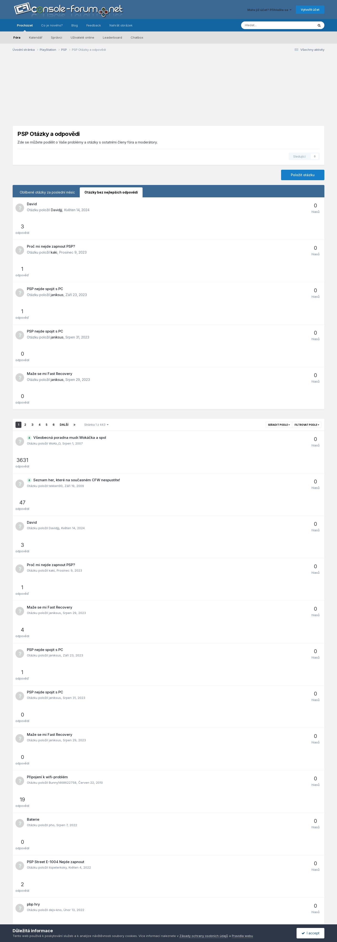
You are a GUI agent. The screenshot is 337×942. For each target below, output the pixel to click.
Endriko (54, 636)
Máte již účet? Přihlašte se (269, 10)
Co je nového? (52, 25)
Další (64, 319)
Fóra (16, 37)
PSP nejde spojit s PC (45, 246)
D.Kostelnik (56, 852)
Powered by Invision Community (168, 916)
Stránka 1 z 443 (96, 319)
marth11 (54, 809)
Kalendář (35, 37)
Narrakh (55, 593)
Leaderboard (112, 37)
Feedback (93, 25)
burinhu (54, 743)
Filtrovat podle (307, 319)
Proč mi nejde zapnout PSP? (51, 225)
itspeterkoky (58, 551)
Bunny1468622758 (62, 508)
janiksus (57, 252)
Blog (74, 25)
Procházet (25, 27)
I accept (310, 933)
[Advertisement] (168, 92)
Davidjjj (56, 210)
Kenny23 (55, 831)
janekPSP (55, 679)
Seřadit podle (279, 319)
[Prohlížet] (265, 25)
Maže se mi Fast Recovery (49, 289)
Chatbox (137, 37)
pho (52, 530)
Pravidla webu (190, 910)
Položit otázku (303, 175)
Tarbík (53, 721)
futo (52, 788)
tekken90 (56, 359)
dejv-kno (55, 572)
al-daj (53, 658)
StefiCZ (54, 700)
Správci (56, 37)
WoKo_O (54, 338)
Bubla (53, 764)
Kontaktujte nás (218, 910)
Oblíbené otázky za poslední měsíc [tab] (47, 192)
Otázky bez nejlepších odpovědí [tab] (111, 192)
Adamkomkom (59, 615)
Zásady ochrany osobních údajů (149, 910)
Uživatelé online (82, 37)
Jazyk (113, 910)
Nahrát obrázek (121, 25)
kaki (54, 231)
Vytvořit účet (310, 9)
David (32, 204)
